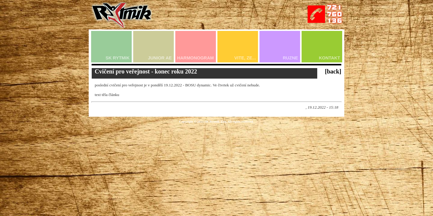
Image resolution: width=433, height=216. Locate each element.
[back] (333, 71)
